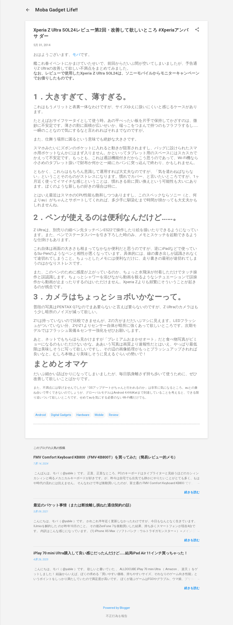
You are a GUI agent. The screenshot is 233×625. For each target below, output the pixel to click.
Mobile (99, 415)
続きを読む (192, 492)
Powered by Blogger (116, 608)
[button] (197, 30)
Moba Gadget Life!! (56, 10)
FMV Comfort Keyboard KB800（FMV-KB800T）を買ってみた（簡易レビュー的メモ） (105, 457)
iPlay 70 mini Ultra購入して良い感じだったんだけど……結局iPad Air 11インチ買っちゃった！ (110, 553)
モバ (76, 54)
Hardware (83, 415)
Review (113, 415)
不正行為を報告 (116, 616)
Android (40, 415)
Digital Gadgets (61, 415)
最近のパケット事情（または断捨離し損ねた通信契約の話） (83, 505)
